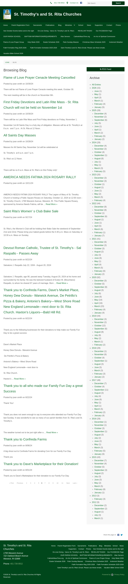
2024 (94, 142)
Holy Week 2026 (34, 42)
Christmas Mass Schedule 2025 (94, 42)
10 (57, 483)
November (99, 117)
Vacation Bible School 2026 (13, 53)
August (97, 158)
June (96, 91)
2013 (94, 496)
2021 (94, 239)
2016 (94, 419)
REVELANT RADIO (85, 31)
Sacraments (37, 25)
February (98, 104)
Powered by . (108, 574)
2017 (94, 380)
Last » (75, 483)
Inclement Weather (116, 42)
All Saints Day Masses (20, 135)
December (99, 114)
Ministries (68, 25)
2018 (94, 348)
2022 (94, 203)
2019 (94, 316)
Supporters (99, 25)
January (98, 107)
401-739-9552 (16, 564)
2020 (94, 277)
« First (11, 483)
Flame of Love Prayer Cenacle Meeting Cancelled (39, 77)
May (96, 94)
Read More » (51, 204)
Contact (109, 25)
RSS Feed (105, 69)
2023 (94, 175)
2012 (94, 502)
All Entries (96, 85)
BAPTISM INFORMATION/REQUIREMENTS (40, 36)
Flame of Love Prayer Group (13, 42)
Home (5, 25)
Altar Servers (65, 36)
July (96, 123)
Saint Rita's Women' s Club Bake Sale (31, 211)
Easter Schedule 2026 (51, 42)
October (98, 152)
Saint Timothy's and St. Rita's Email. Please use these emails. (83, 48)
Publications (50, 25)
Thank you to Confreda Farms (25, 439)
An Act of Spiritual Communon (104, 36)
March (97, 101)
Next (68, 483)
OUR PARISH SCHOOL (12, 36)
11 (62, 483)
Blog (59, 25)
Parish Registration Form (21, 25)
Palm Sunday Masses (71, 42)
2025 (94, 110)
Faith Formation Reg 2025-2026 (14, 48)
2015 (94, 457)
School (80, 25)
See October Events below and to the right (18, 31)
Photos (118, 25)
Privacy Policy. (119, 574)
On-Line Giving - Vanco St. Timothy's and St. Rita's (56, 31)
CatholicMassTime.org (82, 36)
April (96, 97)
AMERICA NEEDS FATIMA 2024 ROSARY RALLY (40, 177)
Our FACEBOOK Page (104, 31)
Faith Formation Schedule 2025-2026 (43, 48)
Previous (20, 483)
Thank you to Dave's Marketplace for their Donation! (41, 464)
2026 (94, 88)
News (89, 25)
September (99, 120)
